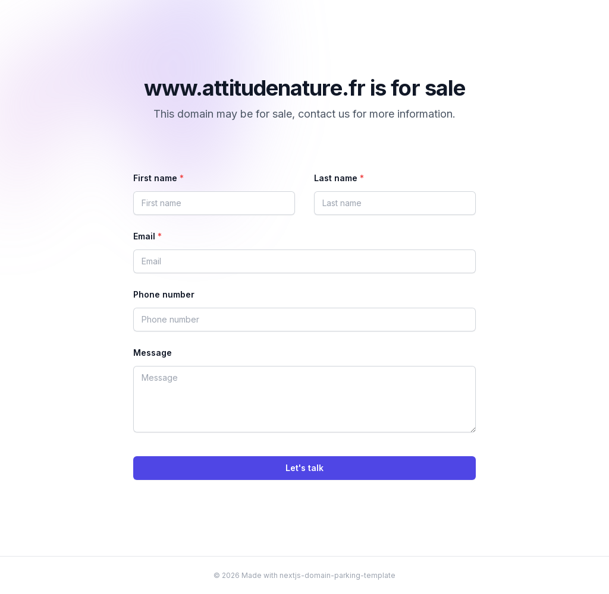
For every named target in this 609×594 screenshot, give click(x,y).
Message (152, 352)
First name (158, 178)
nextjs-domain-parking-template (337, 575)
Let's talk (304, 468)
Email (147, 236)
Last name (339, 178)
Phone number (163, 294)
